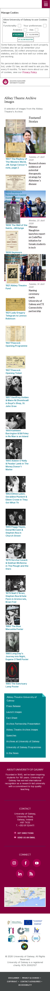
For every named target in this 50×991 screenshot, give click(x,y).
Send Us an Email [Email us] (26, 837)
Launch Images (14, 712)
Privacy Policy (29, 72)
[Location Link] (25, 905)
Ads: (31, 29)
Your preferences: (32, 25)
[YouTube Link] (37, 863)
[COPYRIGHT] (13, 981)
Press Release (13, 706)
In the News (12, 753)
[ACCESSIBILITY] (25, 985)
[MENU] (46, 4)
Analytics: (18, 29)
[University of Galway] (14, 82)
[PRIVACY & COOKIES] (32, 978)
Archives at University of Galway (22, 741)
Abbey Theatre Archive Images (22, 729)
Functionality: (10, 25)
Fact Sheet (11, 717)
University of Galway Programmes (23, 747)
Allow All (19, 34)
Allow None (33, 34)
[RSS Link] (31, 874)
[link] (24, 923)
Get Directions (25, 833)
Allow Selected (27, 39)
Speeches (11, 735)
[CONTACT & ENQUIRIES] (31, 981)
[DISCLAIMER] (14, 978)
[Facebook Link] (25, 863)
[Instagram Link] (14, 863)
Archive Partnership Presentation (23, 723)
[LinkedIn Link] (20, 874)
